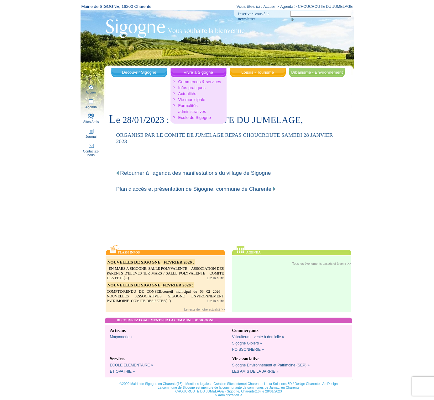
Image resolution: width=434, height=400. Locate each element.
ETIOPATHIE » (122, 371)
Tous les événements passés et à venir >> (321, 263)
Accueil (269, 6)
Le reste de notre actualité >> (204, 309)
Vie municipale (191, 99)
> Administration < (228, 395)
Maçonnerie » (121, 337)
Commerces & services (199, 81)
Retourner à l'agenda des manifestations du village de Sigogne (193, 173)
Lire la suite (215, 278)
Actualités (187, 93)
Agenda (286, 6)
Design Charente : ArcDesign (316, 384)
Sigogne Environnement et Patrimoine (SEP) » (271, 365)
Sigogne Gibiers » (247, 343)
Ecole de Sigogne (194, 117)
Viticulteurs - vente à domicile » (258, 337)
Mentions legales (198, 384)
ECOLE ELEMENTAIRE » (131, 365)
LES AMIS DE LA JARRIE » (255, 371)
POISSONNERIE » (248, 349)
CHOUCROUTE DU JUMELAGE (325, 6)
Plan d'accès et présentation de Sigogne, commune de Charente (195, 189)
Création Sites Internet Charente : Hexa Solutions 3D (252, 384)
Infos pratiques (192, 87)
